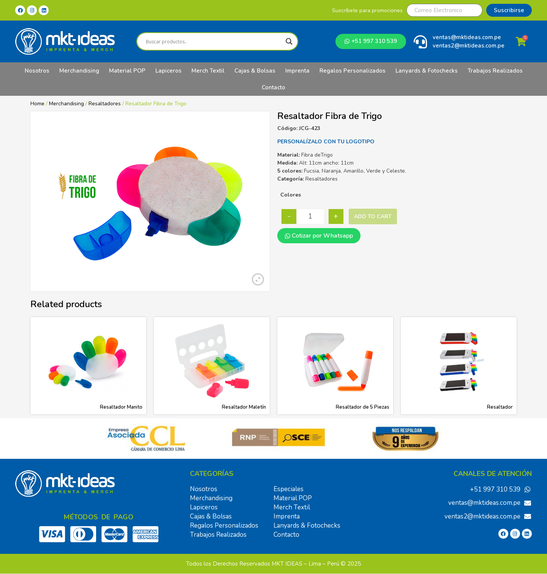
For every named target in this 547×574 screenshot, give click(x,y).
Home (37, 103)
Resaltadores (105, 103)
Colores (290, 194)
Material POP (127, 71)
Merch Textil (207, 71)
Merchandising (79, 71)
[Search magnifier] (289, 41)
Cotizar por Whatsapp (319, 236)
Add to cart (373, 216)
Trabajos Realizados (495, 71)
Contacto (273, 87)
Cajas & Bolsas (254, 71)
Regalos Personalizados (352, 71)
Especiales (289, 489)
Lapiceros (168, 71)
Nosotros (37, 71)
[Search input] (213, 41)
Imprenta (297, 71)
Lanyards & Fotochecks (426, 71)
